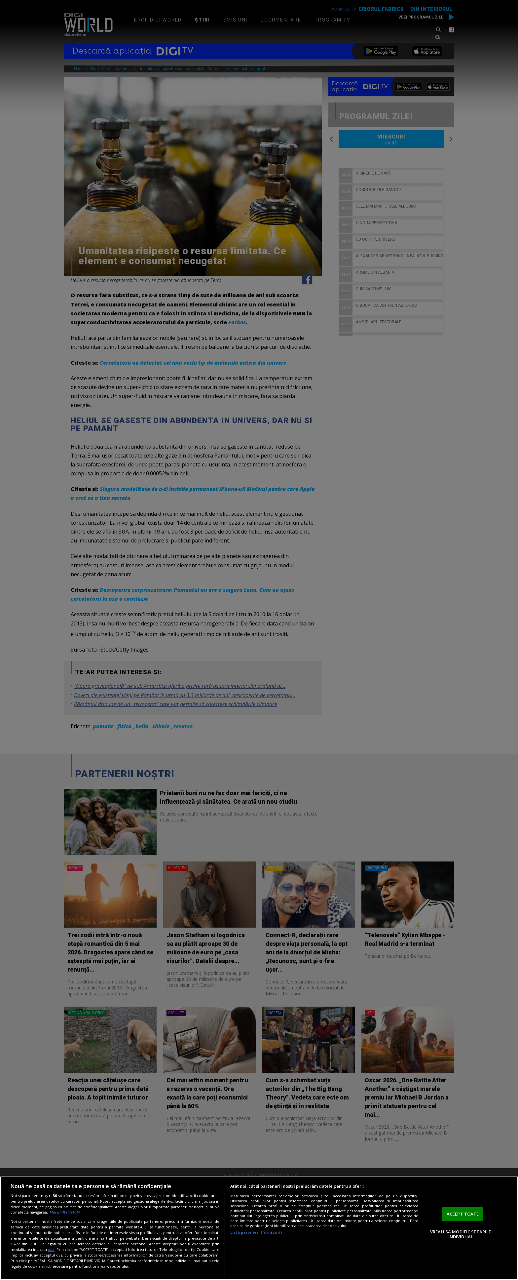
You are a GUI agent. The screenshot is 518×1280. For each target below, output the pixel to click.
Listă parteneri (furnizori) (256, 1232)
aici (51, 1249)
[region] (259, 1228)
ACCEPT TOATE (463, 1214)
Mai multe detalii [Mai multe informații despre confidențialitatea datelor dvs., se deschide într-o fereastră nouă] (65, 1212)
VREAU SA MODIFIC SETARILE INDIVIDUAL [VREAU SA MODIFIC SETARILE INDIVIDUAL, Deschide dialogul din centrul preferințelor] (460, 1234)
